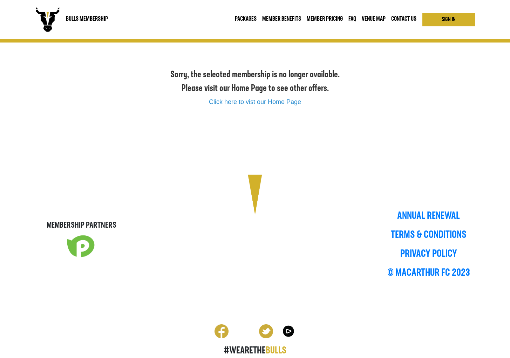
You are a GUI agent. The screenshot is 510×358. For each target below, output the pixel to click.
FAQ (352, 19)
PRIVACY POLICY (428, 254)
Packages (246, 19)
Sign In (449, 19)
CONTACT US (403, 19)
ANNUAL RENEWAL (428, 216)
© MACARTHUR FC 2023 (428, 273)
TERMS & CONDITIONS (429, 235)
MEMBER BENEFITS (281, 19)
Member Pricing (325, 19)
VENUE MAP (374, 19)
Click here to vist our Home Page (255, 101)
